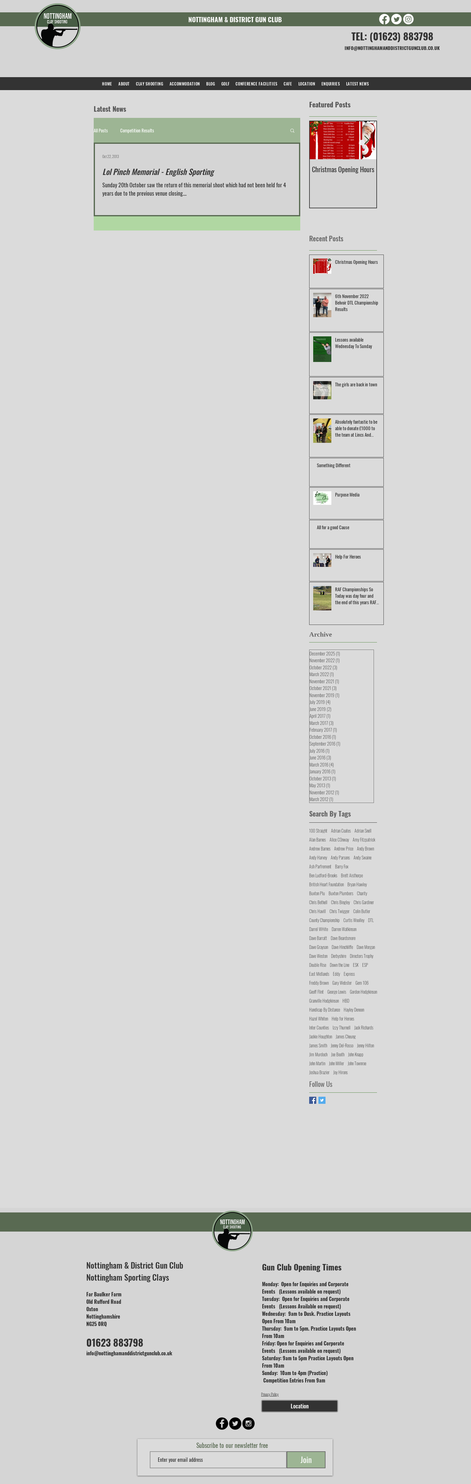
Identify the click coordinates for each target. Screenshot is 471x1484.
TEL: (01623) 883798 (392, 36)
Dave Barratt (318, 938)
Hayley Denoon (354, 1009)
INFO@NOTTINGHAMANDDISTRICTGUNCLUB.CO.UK (392, 47)
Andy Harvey (318, 857)
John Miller (336, 1063)
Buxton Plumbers (341, 893)
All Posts (101, 130)
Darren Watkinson (344, 929)
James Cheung (346, 1036)
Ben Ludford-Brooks (323, 875)
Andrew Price (343, 848)
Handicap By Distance (324, 1009)
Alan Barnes (317, 839)
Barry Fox (341, 866)
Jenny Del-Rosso (342, 1045)
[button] (292, 131)
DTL (371, 920)
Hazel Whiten (318, 1018)
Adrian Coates (341, 830)
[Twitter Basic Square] (322, 1100)
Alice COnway (339, 839)
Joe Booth (337, 1054)
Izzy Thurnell (341, 1027)
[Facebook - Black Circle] (222, 1423)
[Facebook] (384, 19)
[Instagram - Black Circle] (248, 1423)
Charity (362, 893)
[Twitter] (396, 19)
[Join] (306, 1459)
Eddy (336, 973)
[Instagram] (408, 19)
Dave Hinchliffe (342, 947)
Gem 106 (362, 982)
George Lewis (336, 991)
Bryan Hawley (357, 884)
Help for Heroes (343, 1018)
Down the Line (339, 964)
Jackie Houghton (320, 1036)
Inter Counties (319, 1027)
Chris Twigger (340, 911)
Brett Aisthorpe (352, 875)
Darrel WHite (318, 929)
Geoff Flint (316, 991)
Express (349, 973)
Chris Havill (317, 911)
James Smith (318, 1045)
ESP (365, 964)
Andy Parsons (340, 857)
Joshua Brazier (319, 1072)
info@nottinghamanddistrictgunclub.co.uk (129, 1353)
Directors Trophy (361, 955)
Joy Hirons (340, 1072)
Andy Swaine (362, 857)
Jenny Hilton (365, 1045)
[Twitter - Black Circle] (235, 1423)
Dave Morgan (366, 947)
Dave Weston (318, 955)
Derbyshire (338, 955)
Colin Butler (361, 911)
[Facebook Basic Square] (312, 1100)
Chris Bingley (340, 902)
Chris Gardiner (364, 902)
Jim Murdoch (318, 1054)
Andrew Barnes (319, 848)
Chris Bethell (318, 902)
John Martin (317, 1063)
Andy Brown (365, 848)
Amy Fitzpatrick (364, 839)
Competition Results (137, 130)
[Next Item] (366, 140)
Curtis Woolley (353, 920)
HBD (345, 1000)
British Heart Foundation (326, 884)
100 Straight (318, 830)
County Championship (324, 920)
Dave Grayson (318, 947)
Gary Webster (342, 982)
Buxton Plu (317, 893)
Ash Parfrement (320, 866)
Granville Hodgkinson (324, 1000)
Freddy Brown (319, 982)
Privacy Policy (270, 1394)
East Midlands (319, 973)
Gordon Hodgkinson (363, 991)
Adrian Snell (362, 830)
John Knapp (355, 1054)
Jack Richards (363, 1027)
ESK (355, 964)
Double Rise (317, 964)
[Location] (299, 1406)
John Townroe (357, 1063)
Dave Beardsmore (343, 938)
